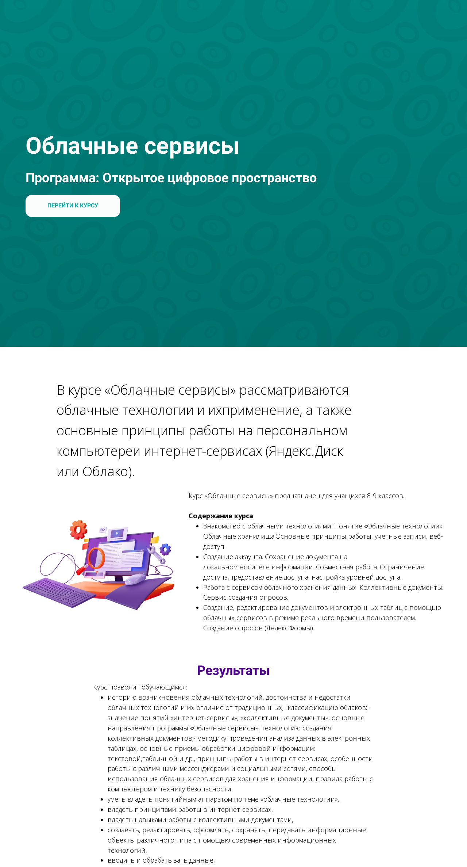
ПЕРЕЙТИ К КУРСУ (72, 205)
